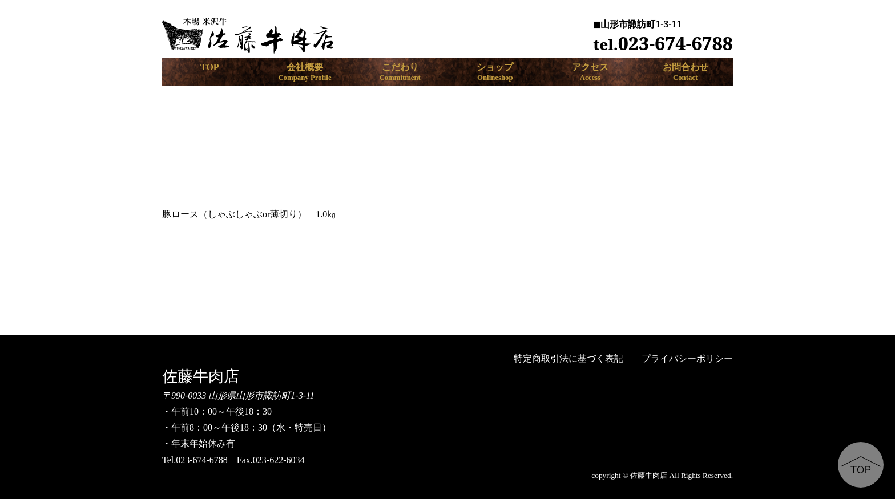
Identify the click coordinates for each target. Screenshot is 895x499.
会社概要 (305, 72)
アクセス (590, 72)
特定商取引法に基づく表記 (568, 358)
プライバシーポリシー (687, 358)
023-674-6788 (663, 43)
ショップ (495, 72)
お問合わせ (685, 72)
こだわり (400, 72)
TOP (209, 67)
